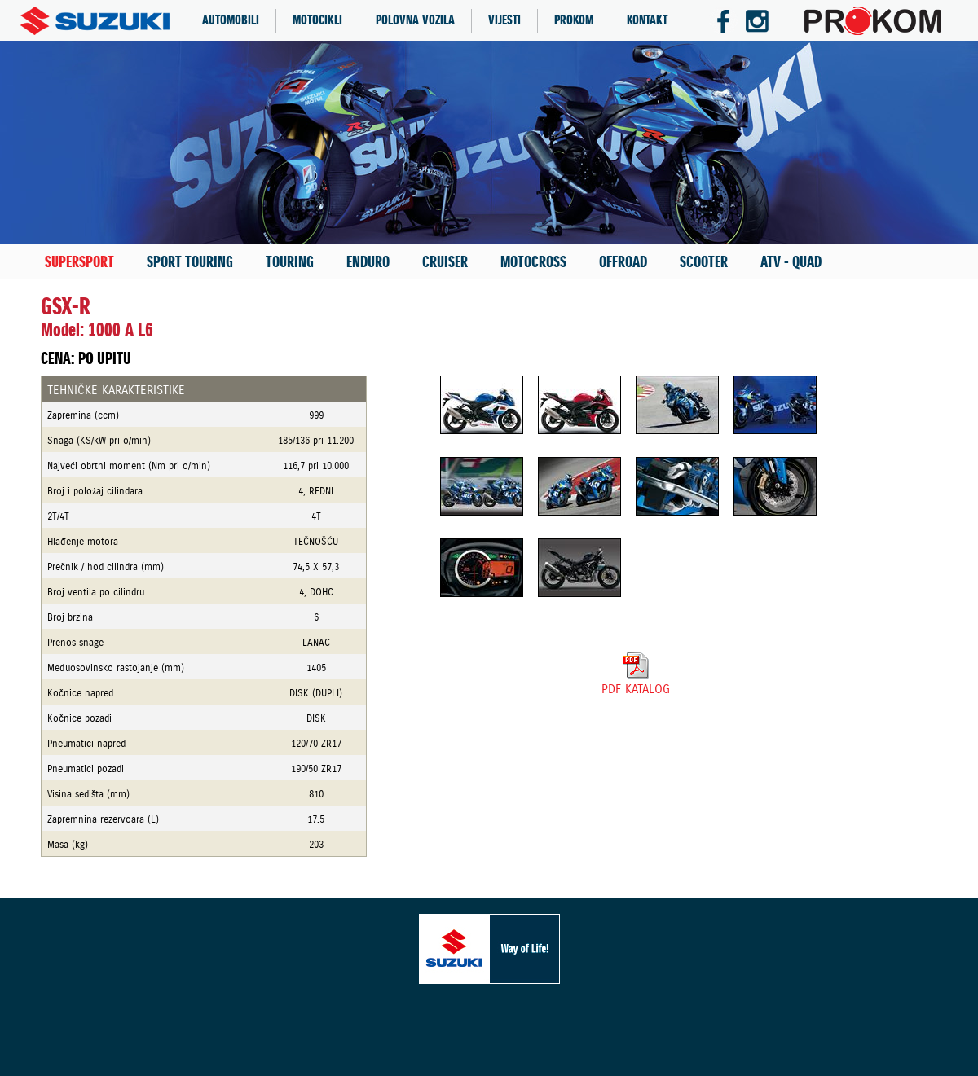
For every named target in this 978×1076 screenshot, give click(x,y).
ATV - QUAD (791, 262)
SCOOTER (704, 262)
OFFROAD (623, 262)
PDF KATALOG (635, 682)
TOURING (290, 262)
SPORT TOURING (190, 262)
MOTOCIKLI (317, 20)
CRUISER (445, 262)
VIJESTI (504, 20)
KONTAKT (647, 20)
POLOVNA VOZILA (415, 20)
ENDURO (368, 262)
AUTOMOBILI (230, 20)
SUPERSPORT (79, 262)
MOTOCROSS (533, 262)
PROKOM (573, 20)
